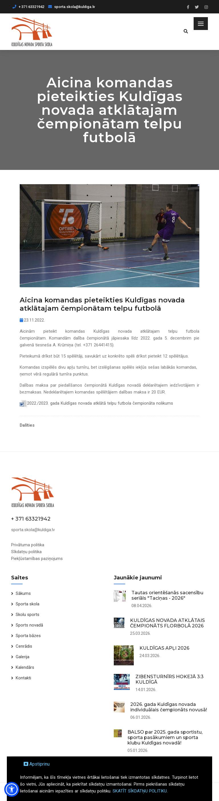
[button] (12, 789)
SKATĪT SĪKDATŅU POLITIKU (140, 791)
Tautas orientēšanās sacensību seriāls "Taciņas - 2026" (167, 595)
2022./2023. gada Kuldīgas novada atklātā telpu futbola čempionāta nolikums (100, 403)
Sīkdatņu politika (26, 551)
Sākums (23, 593)
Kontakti (23, 677)
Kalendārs (25, 667)
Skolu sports (27, 614)
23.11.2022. (32, 320)
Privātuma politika (27, 544)
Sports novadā (29, 625)
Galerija (22, 656)
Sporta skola (27, 604)
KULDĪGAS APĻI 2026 (164, 648)
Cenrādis (24, 646)
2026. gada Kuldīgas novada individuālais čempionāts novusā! (168, 707)
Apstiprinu (37, 764)
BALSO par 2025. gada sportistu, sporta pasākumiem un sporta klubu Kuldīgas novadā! (164, 737)
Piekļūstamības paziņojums (37, 558)
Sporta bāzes (28, 635)
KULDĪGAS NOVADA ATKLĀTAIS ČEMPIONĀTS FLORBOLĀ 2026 (167, 623)
